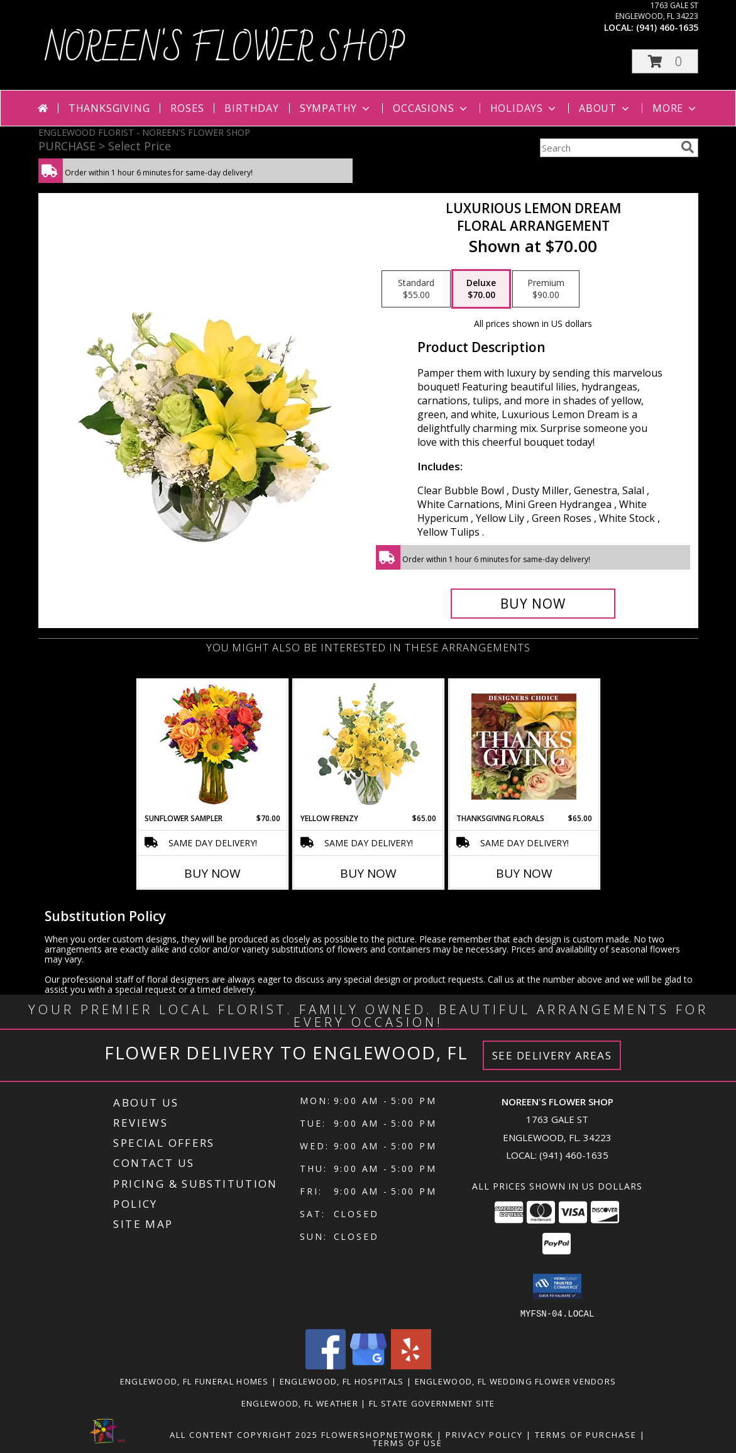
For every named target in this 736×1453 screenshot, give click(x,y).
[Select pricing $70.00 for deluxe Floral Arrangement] (481, 289)
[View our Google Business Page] (368, 1365)
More (675, 108)
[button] (665, 61)
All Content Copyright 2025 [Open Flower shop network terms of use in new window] (244, 1434)
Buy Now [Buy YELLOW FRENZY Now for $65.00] (368, 873)
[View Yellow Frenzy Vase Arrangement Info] (368, 746)
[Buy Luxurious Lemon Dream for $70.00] (533, 603)
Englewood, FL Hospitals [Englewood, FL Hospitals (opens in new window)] (342, 1380)
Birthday (251, 108)
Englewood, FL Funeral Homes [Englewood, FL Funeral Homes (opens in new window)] (194, 1380)
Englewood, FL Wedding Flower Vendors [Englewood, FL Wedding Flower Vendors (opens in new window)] (516, 1380)
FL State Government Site (432, 1402)
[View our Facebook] (325, 1365)
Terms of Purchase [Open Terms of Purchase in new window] (586, 1434)
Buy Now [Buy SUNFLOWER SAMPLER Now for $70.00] (212, 873)
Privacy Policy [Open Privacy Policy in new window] (484, 1434)
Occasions (431, 108)
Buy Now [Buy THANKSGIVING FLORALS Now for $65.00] (524, 873)
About (605, 108)
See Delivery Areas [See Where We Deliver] (552, 1055)
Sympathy (336, 108)
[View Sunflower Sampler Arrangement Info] (212, 746)
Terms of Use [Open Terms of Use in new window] (407, 1442)
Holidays (524, 108)
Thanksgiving (109, 108)
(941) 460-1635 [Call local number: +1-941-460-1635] (667, 27)
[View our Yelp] (411, 1365)
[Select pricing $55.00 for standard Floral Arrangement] (416, 289)
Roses (187, 108)
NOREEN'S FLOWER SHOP (225, 49)
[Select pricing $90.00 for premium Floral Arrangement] (546, 289)
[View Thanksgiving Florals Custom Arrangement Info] (523, 746)
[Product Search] (608, 148)
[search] (688, 147)
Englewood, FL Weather (299, 1402)
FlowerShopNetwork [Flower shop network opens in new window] (377, 1434)
